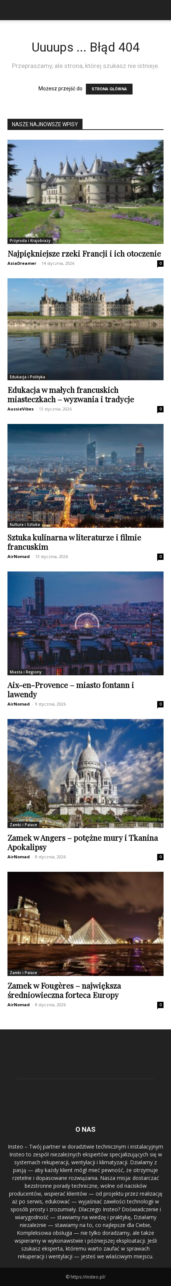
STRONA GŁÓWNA (109, 89)
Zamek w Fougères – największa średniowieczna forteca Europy (64, 990)
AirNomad (18, 556)
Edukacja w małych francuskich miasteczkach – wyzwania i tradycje (70, 394)
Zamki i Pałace (23, 824)
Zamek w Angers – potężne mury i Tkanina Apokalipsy (82, 842)
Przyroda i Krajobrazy (30, 240)
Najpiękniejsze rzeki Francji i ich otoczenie (84, 253)
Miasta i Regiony (25, 672)
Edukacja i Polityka (27, 376)
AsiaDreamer (21, 263)
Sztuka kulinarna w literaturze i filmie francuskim (74, 542)
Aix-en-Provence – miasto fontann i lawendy (70, 689)
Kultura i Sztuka (25, 524)
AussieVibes (20, 409)
